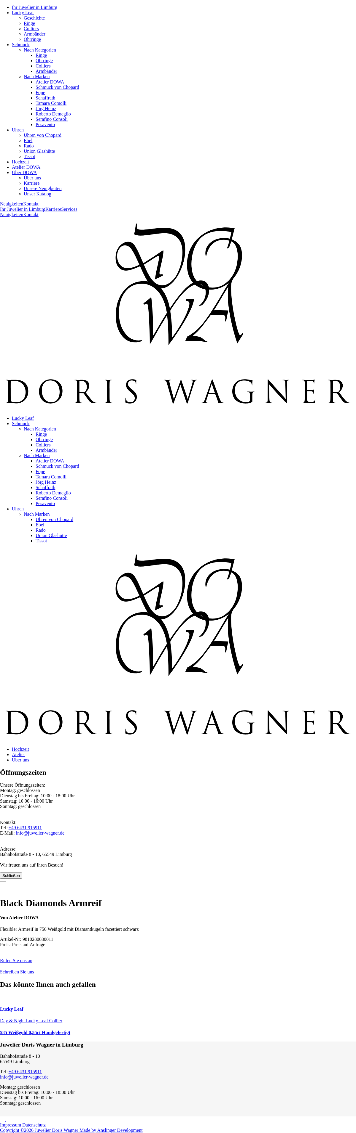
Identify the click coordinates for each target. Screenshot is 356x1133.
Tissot (29, 156)
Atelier (18, 754)
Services (69, 209)
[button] (178, 958)
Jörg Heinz (46, 108)
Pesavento (45, 124)
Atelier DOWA (50, 81)
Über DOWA (24, 172)
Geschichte (34, 17)
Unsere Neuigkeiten (43, 188)
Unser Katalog (37, 193)
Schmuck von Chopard (57, 87)
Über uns (32, 177)
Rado (29, 145)
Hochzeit (20, 161)
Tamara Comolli (51, 103)
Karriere (31, 183)
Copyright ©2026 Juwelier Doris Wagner (40, 1130)
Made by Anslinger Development (111, 1130)
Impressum (10, 1124)
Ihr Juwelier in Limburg (34, 7)
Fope (40, 92)
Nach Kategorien (40, 49)
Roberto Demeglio (53, 113)
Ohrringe (32, 39)
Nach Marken (37, 76)
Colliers (31, 28)
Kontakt (31, 203)
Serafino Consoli (52, 119)
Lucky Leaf (23, 12)
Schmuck (21, 44)
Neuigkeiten (11, 203)
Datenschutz (34, 1124)
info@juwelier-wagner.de (40, 832)
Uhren (18, 129)
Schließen (11, 875)
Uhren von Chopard (42, 135)
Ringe (29, 23)
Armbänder (34, 33)
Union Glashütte (39, 151)
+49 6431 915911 (25, 827)
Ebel (28, 140)
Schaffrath (45, 97)
